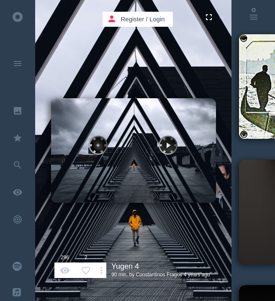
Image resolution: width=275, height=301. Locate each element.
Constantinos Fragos (159, 275)
